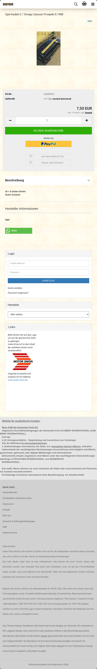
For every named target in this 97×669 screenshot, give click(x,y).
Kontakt (6, 509)
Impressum (8, 504)
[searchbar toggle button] (76, 4)
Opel (90, 21)
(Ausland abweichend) (62, 99)
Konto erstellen (15, 288)
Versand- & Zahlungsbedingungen (19, 521)
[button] (10, 120)
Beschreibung (14, 180)
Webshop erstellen (38, 664)
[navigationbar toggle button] (93, 4)
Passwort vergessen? (18, 293)
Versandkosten (10, 492)
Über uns (7, 515)
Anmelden (48, 280)
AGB (5, 527)
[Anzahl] (48, 120)
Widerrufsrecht (10, 532)
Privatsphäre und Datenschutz (17, 498)
